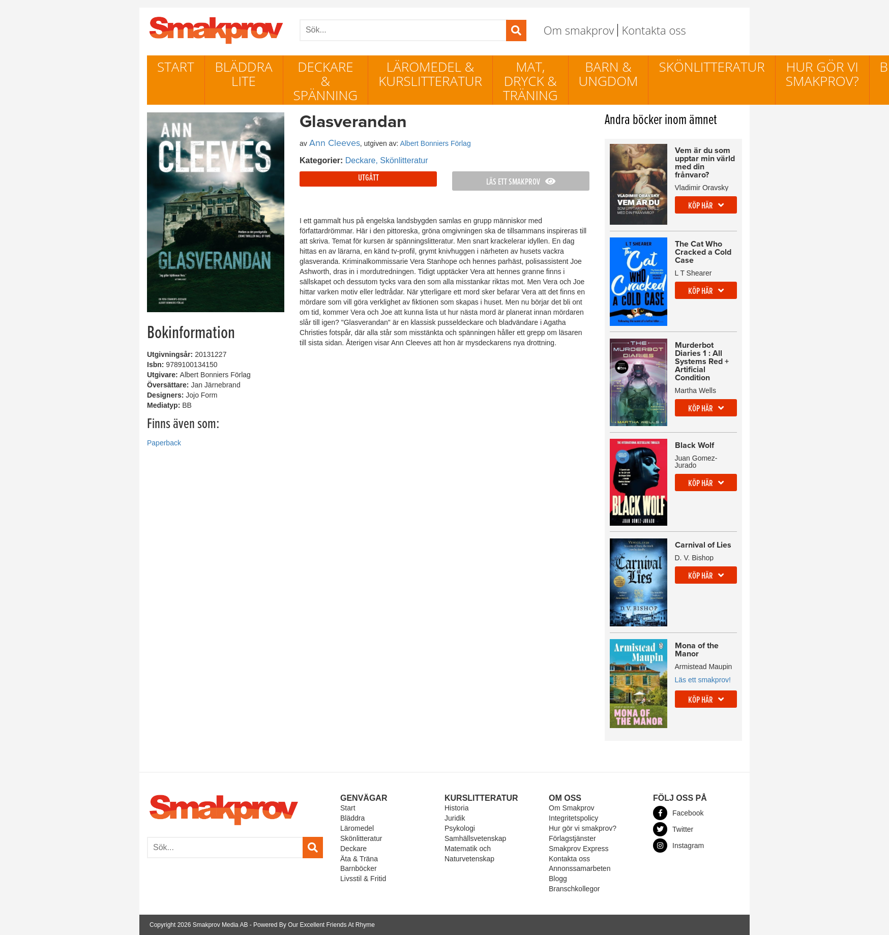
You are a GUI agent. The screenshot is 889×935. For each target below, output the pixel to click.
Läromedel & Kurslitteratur (430, 73)
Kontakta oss (653, 30)
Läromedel (357, 828)
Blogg (558, 878)
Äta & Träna (359, 859)
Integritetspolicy (573, 818)
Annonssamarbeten (579, 868)
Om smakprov (579, 30)
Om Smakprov (571, 808)
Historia (456, 808)
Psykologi (459, 828)
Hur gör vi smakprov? (822, 73)
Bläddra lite (244, 73)
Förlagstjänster (572, 838)
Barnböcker (358, 868)
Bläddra (352, 818)
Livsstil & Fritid (363, 878)
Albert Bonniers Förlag (435, 143)
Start (175, 66)
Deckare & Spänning (325, 80)
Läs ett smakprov (520, 182)
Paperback (164, 443)
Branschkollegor (574, 889)
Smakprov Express (578, 848)
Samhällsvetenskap (475, 838)
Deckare (353, 848)
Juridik (454, 818)
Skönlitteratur (711, 66)
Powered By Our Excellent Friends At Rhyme (314, 924)
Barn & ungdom (608, 73)
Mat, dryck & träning (530, 80)
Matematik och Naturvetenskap (469, 853)
